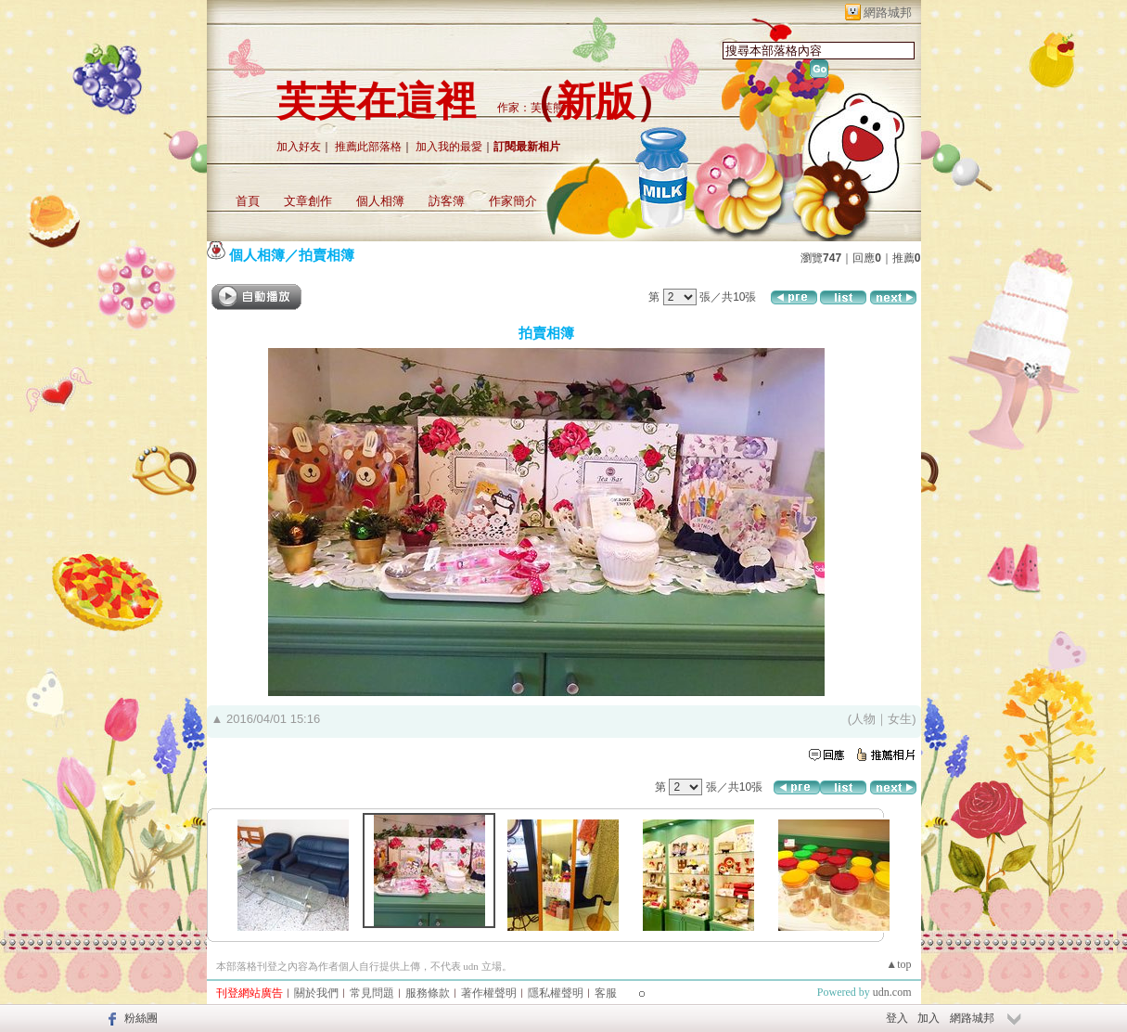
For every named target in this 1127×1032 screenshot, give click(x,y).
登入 (897, 1018)
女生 (900, 719)
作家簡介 (513, 201)
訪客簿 (447, 201)
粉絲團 (141, 1018)
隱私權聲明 (555, 993)
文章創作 (308, 201)
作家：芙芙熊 (530, 107)
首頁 (248, 201)
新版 (595, 101)
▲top (898, 964)
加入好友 (298, 146)
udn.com (892, 992)
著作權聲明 (489, 993)
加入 (928, 1018)
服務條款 (427, 993)
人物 (864, 719)
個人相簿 (380, 201)
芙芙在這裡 (376, 101)
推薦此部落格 (368, 146)
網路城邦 (888, 12)
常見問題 (372, 993)
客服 (606, 993)
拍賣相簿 (326, 255)
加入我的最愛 (449, 146)
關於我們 (316, 993)
